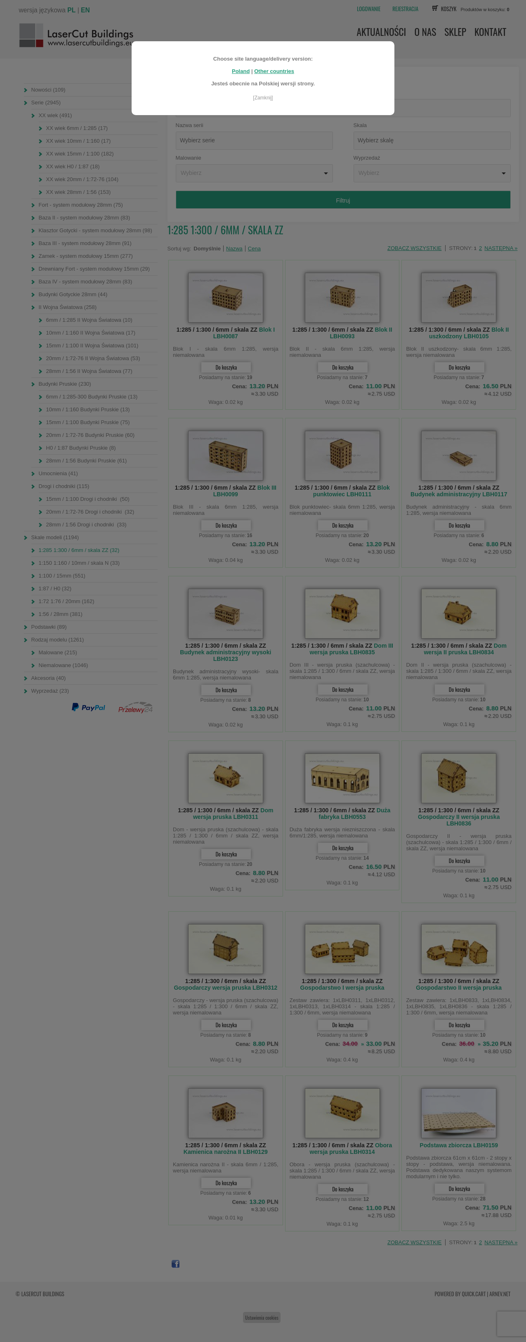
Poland (241, 71)
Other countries (274, 71)
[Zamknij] (263, 98)
